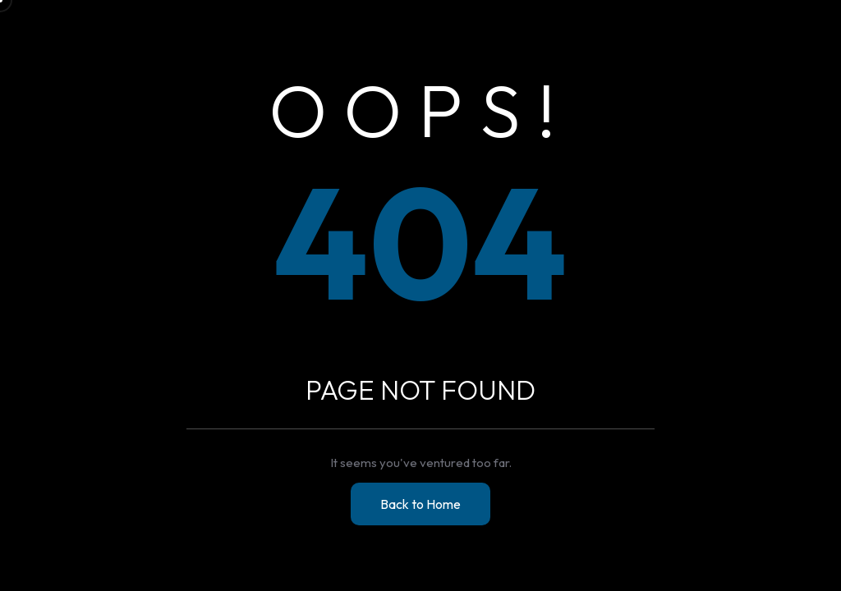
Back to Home (420, 504)
